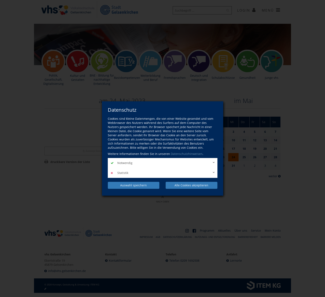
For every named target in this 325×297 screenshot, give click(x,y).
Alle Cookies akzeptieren (191, 185)
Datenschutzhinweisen (187, 154)
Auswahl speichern (133, 185)
